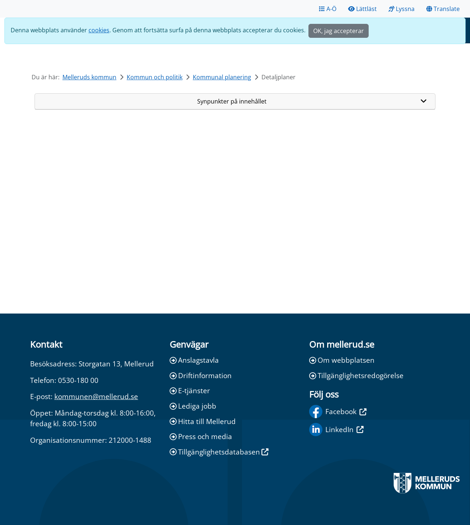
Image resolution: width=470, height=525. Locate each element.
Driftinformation (201, 375)
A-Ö (327, 9)
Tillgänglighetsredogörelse (356, 375)
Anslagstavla (194, 360)
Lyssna (401, 9)
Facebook (337, 411)
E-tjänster (190, 390)
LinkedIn (336, 429)
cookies (98, 30)
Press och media (201, 436)
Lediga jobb (193, 406)
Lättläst (362, 9)
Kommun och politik (154, 77)
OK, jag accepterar (338, 31)
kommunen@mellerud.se (96, 396)
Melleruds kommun (89, 77)
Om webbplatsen (342, 360)
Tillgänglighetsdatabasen (219, 452)
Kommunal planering (222, 77)
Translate (443, 9)
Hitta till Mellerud (203, 421)
